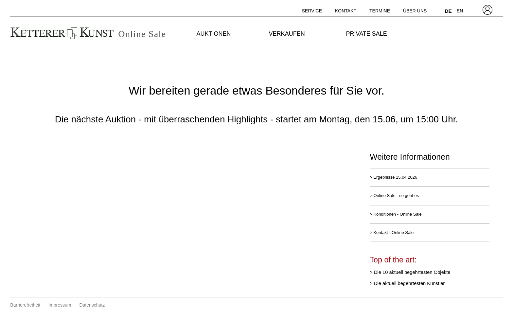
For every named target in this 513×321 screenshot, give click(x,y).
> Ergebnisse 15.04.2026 (393, 177)
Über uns (415, 10)
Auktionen (214, 33)
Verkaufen (287, 33)
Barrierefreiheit (25, 305)
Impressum (59, 305)
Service (312, 10)
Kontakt (345, 10)
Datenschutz (92, 305)
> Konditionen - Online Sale (396, 214)
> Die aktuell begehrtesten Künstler (407, 283)
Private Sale (366, 33)
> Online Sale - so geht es (394, 195)
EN (460, 10)
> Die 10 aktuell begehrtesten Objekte (410, 272)
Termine (379, 10)
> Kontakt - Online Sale (392, 232)
